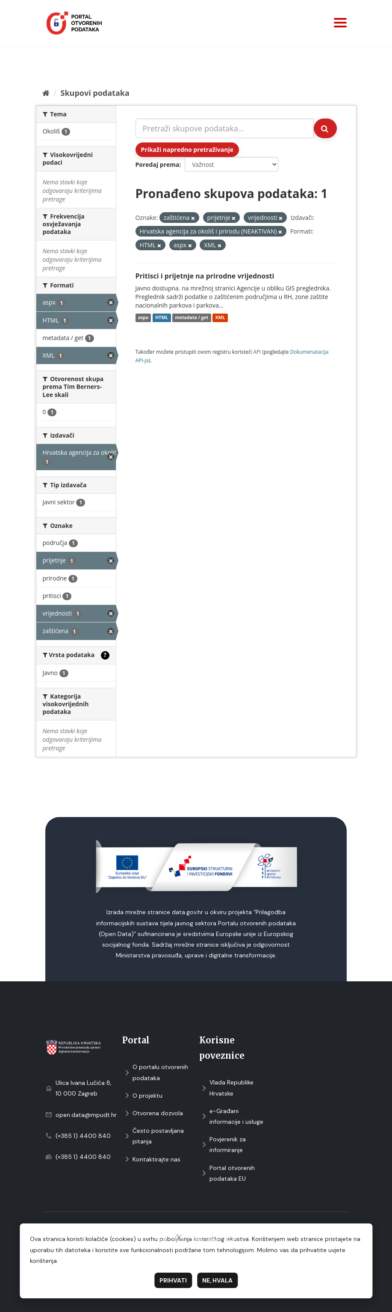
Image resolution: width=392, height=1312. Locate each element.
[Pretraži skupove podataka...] (225, 128)
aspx (143, 318)
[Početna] (46, 93)
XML (220, 318)
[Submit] (325, 128)
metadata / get (192, 318)
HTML (161, 318)
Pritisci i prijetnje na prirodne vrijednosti (205, 276)
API (257, 351)
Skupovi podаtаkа (94, 93)
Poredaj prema (158, 164)
